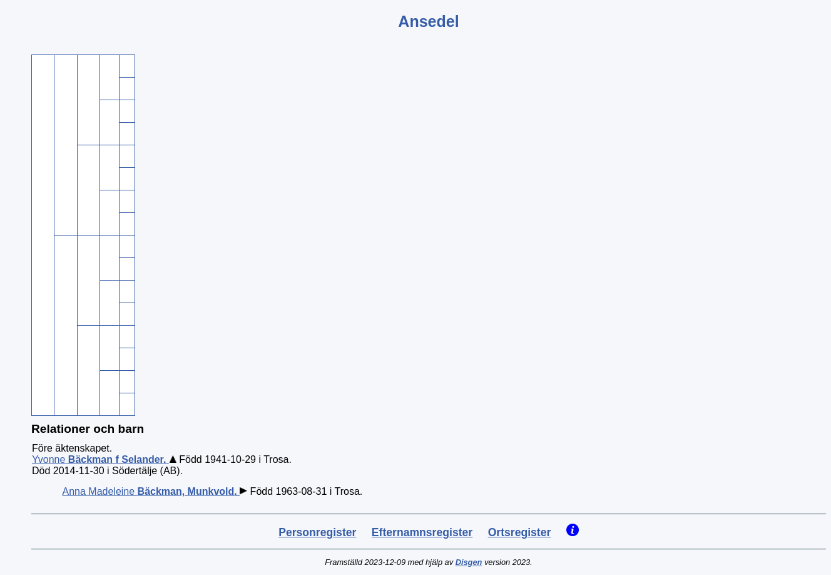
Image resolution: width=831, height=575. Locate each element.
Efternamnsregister (422, 532)
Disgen (469, 562)
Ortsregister (519, 532)
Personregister (317, 532)
